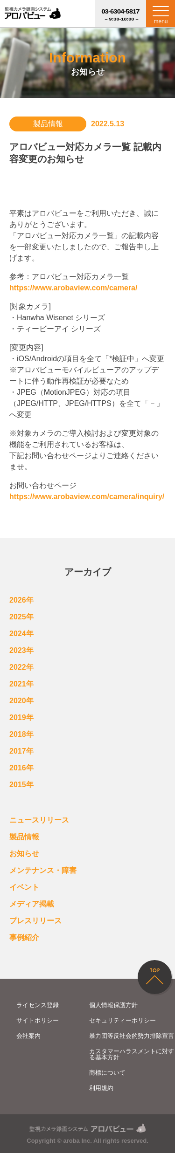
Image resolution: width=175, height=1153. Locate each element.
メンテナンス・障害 (43, 870)
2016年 (21, 768)
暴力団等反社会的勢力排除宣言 (131, 1035)
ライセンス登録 (37, 1005)
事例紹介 (24, 937)
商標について (107, 1072)
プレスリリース (35, 921)
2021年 (21, 684)
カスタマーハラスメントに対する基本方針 (131, 1054)
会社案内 (28, 1035)
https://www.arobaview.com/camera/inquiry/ (86, 497)
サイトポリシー (37, 1020)
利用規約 (101, 1087)
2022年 (21, 667)
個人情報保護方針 (113, 1005)
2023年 (21, 650)
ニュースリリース (39, 820)
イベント (24, 887)
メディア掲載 (31, 904)
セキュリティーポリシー (122, 1020)
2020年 (21, 701)
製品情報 (24, 837)
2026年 (21, 600)
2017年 (21, 751)
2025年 (21, 617)
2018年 (21, 734)
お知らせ (24, 854)
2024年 (21, 634)
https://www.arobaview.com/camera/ (73, 288)
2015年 (21, 785)
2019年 (21, 717)
